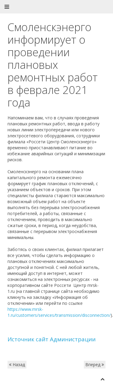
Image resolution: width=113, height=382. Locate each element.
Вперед (94, 364)
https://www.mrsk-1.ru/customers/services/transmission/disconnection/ (59, 312)
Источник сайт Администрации (52, 339)
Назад (17, 364)
